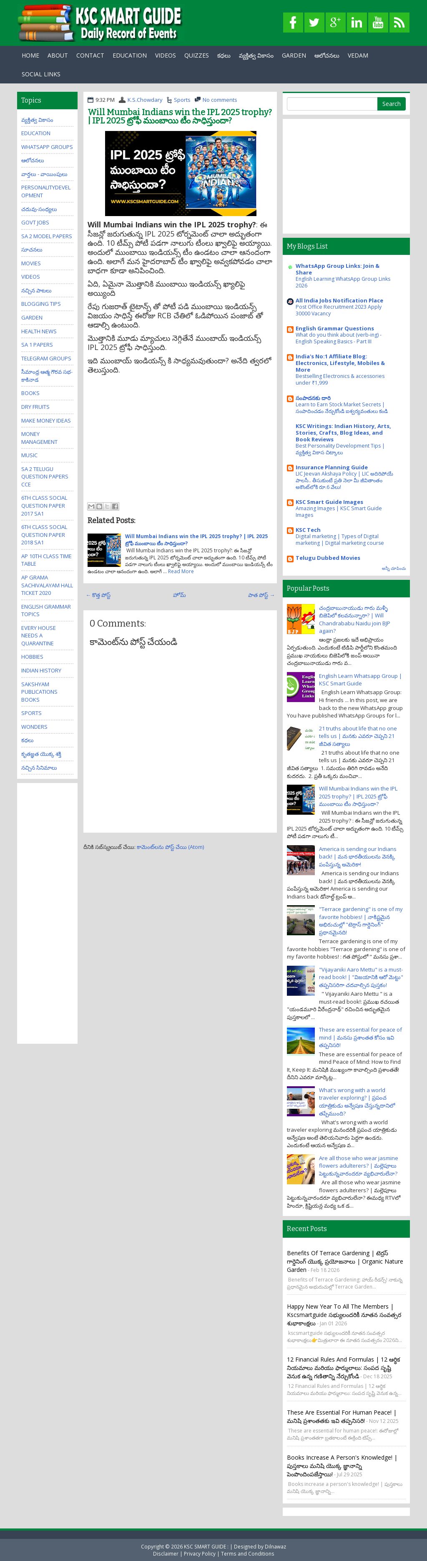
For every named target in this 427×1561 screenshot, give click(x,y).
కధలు (224, 55)
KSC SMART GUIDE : (207, 1546)
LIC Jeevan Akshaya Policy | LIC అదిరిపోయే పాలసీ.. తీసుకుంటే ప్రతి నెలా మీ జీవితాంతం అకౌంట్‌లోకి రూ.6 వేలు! (344, 480)
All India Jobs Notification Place (339, 300)
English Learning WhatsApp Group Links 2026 (343, 282)
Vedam (358, 55)
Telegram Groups (46, 358)
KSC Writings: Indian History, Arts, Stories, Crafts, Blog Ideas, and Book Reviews (343, 432)
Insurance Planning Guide (332, 467)
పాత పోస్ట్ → (261, 595)
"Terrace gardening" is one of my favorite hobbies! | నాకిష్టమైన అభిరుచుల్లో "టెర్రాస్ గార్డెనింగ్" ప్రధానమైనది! (361, 920)
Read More (181, 571)
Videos (165, 55)
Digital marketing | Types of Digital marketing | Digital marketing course (340, 539)
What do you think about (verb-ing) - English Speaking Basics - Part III (339, 338)
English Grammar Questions (335, 328)
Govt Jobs (35, 222)
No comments (220, 99)
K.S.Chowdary (145, 99)
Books (30, 393)
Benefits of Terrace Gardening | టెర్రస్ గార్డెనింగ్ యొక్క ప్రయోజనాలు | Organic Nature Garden (345, 1261)
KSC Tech (308, 530)
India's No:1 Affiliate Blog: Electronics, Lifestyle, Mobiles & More (340, 362)
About (58, 55)
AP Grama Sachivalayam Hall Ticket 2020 (47, 585)
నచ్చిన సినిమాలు (39, 767)
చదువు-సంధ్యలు (39, 209)
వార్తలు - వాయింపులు (44, 174)
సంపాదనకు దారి (313, 398)
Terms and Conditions (247, 1553)
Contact (90, 55)
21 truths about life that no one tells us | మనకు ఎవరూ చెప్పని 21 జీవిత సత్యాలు (358, 736)
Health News (39, 331)
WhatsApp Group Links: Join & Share (337, 269)
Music (29, 455)
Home (30, 55)
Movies (31, 263)
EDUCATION (130, 55)
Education (35, 133)
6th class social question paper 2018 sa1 (44, 534)
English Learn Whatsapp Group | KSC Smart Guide (360, 679)
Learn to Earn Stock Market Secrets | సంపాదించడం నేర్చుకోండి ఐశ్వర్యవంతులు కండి (342, 408)
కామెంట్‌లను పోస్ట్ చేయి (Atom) (170, 847)
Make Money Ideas (46, 420)
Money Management (39, 438)
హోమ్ (179, 595)
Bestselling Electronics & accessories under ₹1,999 (340, 379)
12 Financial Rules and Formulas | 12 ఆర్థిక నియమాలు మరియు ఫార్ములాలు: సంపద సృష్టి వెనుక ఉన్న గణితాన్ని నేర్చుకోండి (343, 1367)
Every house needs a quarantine (38, 635)
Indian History (41, 670)
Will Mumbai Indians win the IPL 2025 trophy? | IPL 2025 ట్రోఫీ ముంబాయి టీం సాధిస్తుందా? (180, 116)
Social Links (41, 74)
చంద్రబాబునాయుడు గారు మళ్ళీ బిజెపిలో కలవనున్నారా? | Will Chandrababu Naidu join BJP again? (354, 619)
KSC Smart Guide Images (329, 502)
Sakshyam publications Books (39, 691)
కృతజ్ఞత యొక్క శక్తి (41, 754)
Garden (32, 317)
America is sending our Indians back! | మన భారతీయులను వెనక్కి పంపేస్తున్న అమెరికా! (358, 856)
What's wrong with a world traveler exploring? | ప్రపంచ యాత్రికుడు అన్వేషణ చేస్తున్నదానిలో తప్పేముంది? (357, 1101)
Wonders (34, 726)
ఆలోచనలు (326, 55)
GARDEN (294, 55)
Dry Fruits (35, 406)
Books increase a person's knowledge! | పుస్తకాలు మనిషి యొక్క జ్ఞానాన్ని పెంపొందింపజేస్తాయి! (342, 1465)
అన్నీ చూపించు (394, 568)
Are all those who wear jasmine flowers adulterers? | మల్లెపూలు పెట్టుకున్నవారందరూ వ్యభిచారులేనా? (358, 1165)
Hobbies (32, 656)
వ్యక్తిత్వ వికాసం (256, 55)
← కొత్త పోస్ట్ (98, 595)
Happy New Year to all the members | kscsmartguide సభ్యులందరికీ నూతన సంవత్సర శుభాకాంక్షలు (344, 1314)
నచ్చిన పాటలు (36, 290)
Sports (182, 99)
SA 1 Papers (37, 344)
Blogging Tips (41, 303)
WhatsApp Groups (47, 147)
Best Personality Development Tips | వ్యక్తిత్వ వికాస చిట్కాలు (340, 449)
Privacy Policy (200, 1553)
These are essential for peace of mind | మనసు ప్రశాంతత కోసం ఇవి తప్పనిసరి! (360, 1037)
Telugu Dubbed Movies (328, 557)
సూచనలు (32, 249)
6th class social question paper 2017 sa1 (44, 505)
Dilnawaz (275, 1546)
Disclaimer (165, 1553)
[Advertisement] (180, 437)
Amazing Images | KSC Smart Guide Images (339, 512)
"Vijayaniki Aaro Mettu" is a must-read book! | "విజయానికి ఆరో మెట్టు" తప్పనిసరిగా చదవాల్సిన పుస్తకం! (361, 977)
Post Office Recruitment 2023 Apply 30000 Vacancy (339, 310)
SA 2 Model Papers (46, 236)
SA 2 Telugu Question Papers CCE (44, 476)
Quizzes (196, 55)
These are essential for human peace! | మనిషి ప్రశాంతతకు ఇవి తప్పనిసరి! (342, 1416)
